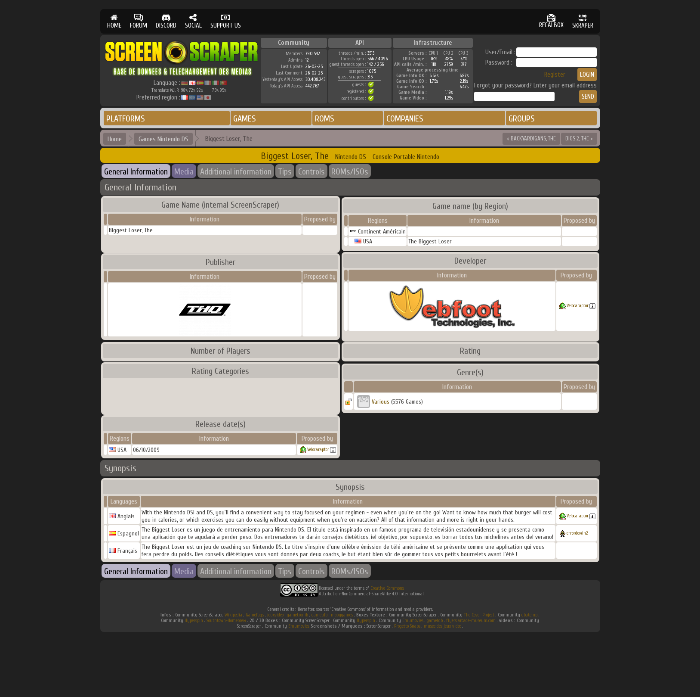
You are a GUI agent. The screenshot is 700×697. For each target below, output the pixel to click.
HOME (114, 21)
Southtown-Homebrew (226, 620)
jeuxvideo (275, 615)
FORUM (138, 21)
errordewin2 (577, 533)
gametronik (297, 615)
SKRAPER (582, 21)
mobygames (342, 615)
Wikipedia (233, 615)
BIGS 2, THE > (579, 138)
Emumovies (412, 620)
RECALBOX (551, 21)
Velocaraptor (578, 305)
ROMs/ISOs (349, 172)
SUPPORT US (225, 21)
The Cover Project (479, 615)
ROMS (324, 118)
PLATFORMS (125, 118)
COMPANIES (404, 119)
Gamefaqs (255, 615)
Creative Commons (387, 588)
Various (380, 401)
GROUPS (522, 119)
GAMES (244, 118)
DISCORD (166, 21)
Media (184, 172)
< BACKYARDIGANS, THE (531, 138)
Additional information (235, 172)
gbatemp (529, 615)
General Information (136, 172)
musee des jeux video (442, 626)
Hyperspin (194, 620)
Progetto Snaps (407, 626)
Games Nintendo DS (163, 139)
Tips (285, 172)
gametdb (319, 615)
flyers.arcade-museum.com (471, 620)
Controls (311, 172)
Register (554, 74)
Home (115, 139)
